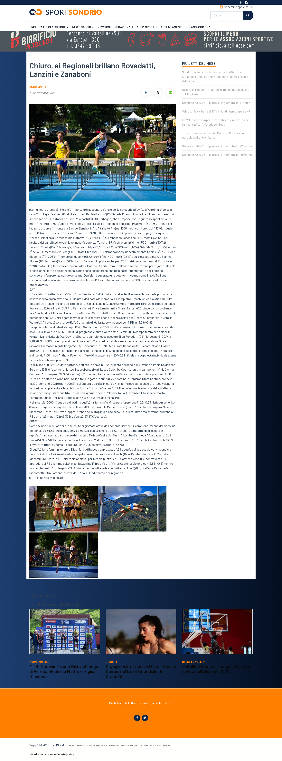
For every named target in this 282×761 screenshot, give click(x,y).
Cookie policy (65, 754)
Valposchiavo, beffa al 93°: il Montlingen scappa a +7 (216, 111)
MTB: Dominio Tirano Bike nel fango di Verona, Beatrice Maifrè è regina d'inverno (63, 671)
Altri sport (147, 27)
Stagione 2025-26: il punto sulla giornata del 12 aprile (216, 102)
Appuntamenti (172, 27)
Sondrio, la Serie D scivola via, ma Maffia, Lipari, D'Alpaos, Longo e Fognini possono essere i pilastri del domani (215, 76)
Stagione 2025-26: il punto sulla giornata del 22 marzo (217, 146)
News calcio (83, 27)
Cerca (248, 15)
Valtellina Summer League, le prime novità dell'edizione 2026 (216, 669)
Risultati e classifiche (49, 27)
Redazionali (124, 27)
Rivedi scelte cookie (42, 754)
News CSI (104, 27)
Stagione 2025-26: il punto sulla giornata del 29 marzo (217, 154)
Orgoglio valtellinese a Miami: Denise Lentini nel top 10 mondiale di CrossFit (141, 671)
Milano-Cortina (198, 27)
